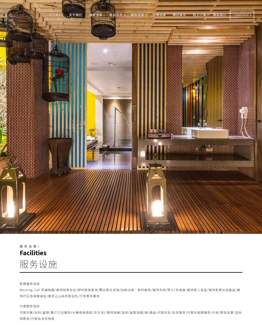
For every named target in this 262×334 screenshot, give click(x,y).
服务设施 (137, 14)
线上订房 (199, 14)
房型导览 (116, 14)
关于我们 (55, 14)
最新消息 (96, 14)
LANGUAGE (241, 15)
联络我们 (220, 14)
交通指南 (159, 14)
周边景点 (179, 14)
